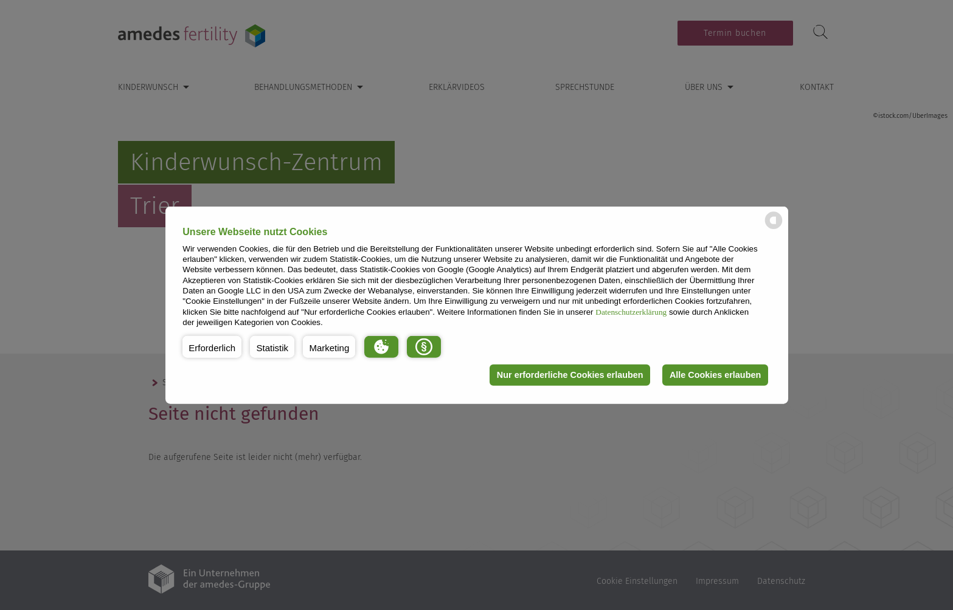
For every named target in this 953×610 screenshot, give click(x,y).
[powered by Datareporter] (773, 228)
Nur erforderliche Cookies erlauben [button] (570, 375)
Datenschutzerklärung (631, 311)
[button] (211, 346)
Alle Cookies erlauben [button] (715, 375)
